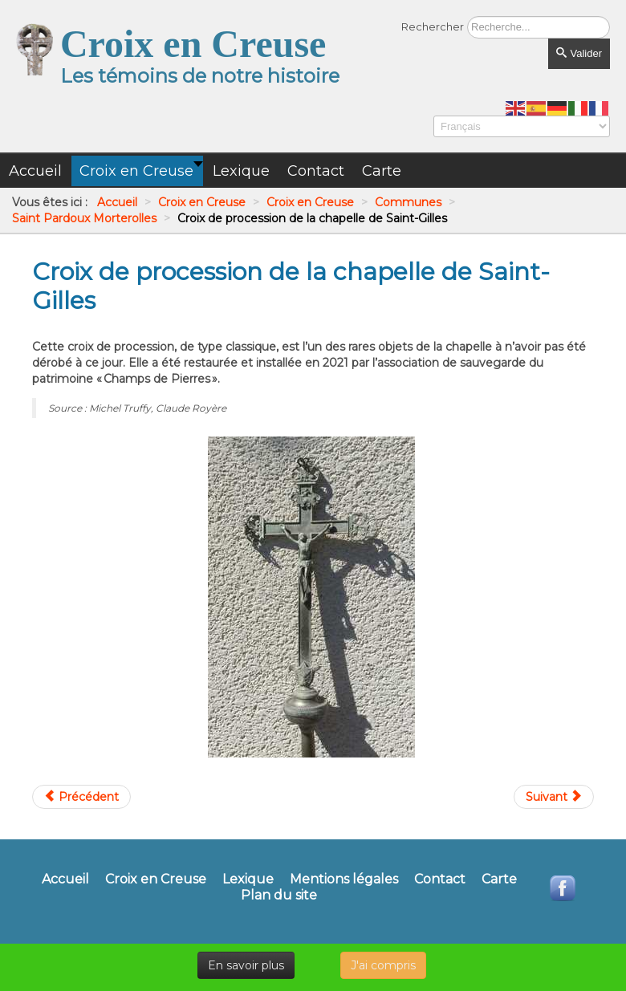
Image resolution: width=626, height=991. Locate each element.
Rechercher (432, 26)
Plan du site (279, 895)
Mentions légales (344, 879)
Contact (439, 879)
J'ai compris (383, 965)
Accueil (65, 879)
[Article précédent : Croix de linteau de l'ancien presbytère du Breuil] (81, 797)
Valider (579, 53)
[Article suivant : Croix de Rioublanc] (554, 797)
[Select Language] (521, 126)
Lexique (248, 879)
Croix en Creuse (155, 879)
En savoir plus (246, 965)
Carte (499, 879)
